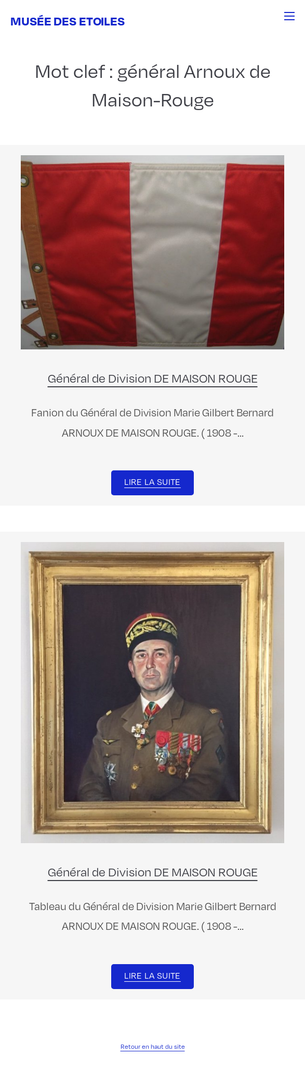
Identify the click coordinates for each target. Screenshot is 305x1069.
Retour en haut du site (153, 1046)
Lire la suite (152, 482)
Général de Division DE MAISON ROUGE (153, 378)
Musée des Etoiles (67, 20)
